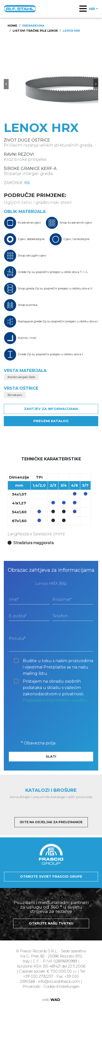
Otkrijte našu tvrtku (51, 923)
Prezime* (61, 599)
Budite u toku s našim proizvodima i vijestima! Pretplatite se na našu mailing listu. (58, 661)
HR (92, 8)
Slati (51, 756)
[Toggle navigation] (83, 8)
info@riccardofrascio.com (59, 981)
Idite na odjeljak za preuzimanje (51, 822)
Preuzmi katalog (51, 421)
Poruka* (17, 638)
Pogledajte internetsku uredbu (55, 700)
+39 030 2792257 (38, 976)
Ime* (13, 599)
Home (12, 25)
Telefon (60, 616)
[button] (6, 84)
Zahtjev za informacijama (51, 409)
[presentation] (47, 718)
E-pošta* (17, 616)
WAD (55, 999)
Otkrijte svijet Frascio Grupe (51, 876)
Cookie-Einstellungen (61, 986)
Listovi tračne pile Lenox (35, 30)
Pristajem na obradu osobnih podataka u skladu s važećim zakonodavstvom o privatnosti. (55, 681)
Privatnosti (32, 986)
